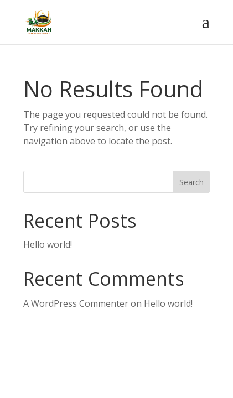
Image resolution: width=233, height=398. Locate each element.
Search (191, 182)
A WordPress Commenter (75, 303)
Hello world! (47, 244)
